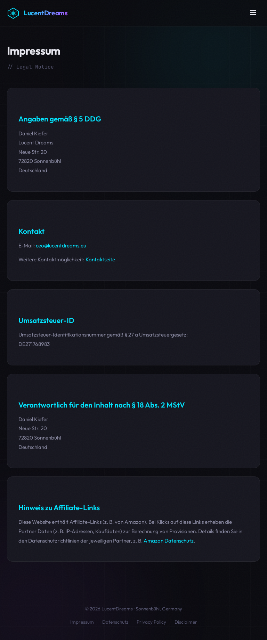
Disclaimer (186, 622)
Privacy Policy (151, 622)
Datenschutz (115, 622)
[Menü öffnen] (253, 13)
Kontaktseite (100, 259)
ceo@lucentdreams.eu (61, 245)
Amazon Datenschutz (169, 540)
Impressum (82, 622)
